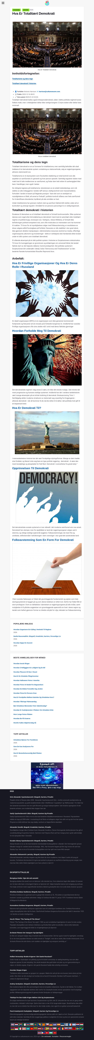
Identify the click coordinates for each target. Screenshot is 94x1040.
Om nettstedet (46, 1036)
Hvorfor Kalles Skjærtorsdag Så (25, 723)
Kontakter (55, 1036)
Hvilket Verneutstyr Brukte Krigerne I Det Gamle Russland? (31, 956)
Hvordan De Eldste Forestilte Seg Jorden (28, 689)
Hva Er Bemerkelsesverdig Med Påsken (28, 753)
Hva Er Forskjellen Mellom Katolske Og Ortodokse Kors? (34, 697)
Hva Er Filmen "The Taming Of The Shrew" (25, 919)
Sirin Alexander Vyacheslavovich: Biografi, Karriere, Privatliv (31, 797)
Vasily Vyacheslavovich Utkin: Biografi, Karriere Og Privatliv (31, 813)
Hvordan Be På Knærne (22, 718)
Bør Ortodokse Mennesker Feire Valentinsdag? (30, 706)
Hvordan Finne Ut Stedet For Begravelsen (28, 685)
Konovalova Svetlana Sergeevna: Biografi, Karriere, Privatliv (31, 905)
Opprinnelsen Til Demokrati (30, 468)
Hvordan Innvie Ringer (22, 663)
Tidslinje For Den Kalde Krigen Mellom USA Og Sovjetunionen (32, 997)
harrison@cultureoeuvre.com (49, 92)
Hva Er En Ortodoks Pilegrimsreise (26, 676)
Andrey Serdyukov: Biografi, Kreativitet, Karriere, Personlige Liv (33, 984)
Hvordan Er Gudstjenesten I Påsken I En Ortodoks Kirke (33, 710)
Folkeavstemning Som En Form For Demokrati (43, 539)
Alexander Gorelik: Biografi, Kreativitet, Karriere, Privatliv (30, 827)
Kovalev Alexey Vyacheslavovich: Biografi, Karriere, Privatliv (31, 841)
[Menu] (3, 3)
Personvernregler (65, 1036)
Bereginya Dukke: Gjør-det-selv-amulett (24, 878)
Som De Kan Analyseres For (24, 746)
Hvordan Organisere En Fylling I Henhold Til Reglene (32, 629)
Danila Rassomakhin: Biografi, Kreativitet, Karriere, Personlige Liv (37, 636)
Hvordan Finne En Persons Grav (25, 693)
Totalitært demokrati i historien (24, 83)
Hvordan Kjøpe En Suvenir (23, 643)
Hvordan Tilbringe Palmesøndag (25, 701)
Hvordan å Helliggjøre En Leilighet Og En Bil (29, 668)
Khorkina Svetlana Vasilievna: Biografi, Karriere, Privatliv (30, 892)
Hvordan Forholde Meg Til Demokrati (36, 330)
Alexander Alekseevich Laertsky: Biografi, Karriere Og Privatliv (32, 854)
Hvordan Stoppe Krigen (18, 970)
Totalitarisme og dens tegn (22, 79)
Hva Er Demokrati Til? (26, 408)
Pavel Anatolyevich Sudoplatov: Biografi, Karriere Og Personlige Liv (34, 1011)
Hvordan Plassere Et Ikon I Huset (25, 672)
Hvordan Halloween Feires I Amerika (26, 680)
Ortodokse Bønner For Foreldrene (26, 740)
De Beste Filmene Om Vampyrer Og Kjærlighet (26, 933)
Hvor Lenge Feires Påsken (23, 714)
